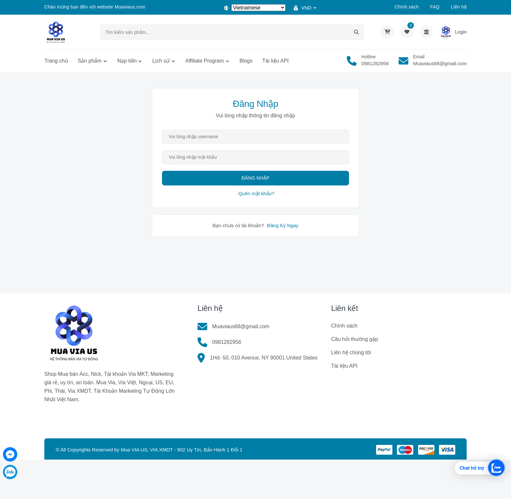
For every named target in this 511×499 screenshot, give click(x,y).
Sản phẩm (90, 61)
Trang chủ (56, 61)
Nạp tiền (127, 61)
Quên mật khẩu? (256, 193)
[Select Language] (258, 7)
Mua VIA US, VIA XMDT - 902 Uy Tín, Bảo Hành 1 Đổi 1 (181, 449)
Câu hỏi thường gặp (354, 339)
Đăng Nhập (255, 178)
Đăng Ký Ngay (283, 225)
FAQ (435, 6)
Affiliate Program (204, 61)
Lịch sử (160, 61)
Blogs (246, 61)
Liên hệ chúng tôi (351, 352)
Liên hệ (459, 6)
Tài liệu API (275, 61)
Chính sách (407, 6)
